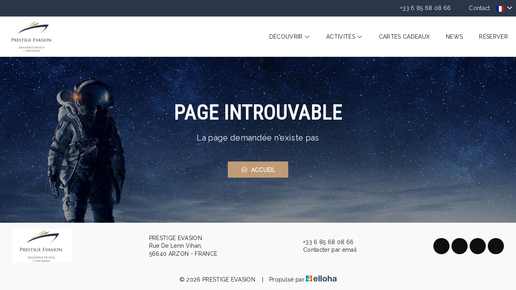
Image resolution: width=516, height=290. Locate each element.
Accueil (258, 169)
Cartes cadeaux (404, 36)
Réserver (493, 36)
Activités (344, 36)
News (454, 36)
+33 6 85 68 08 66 (324, 242)
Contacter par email (325, 250)
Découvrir (289, 36)
